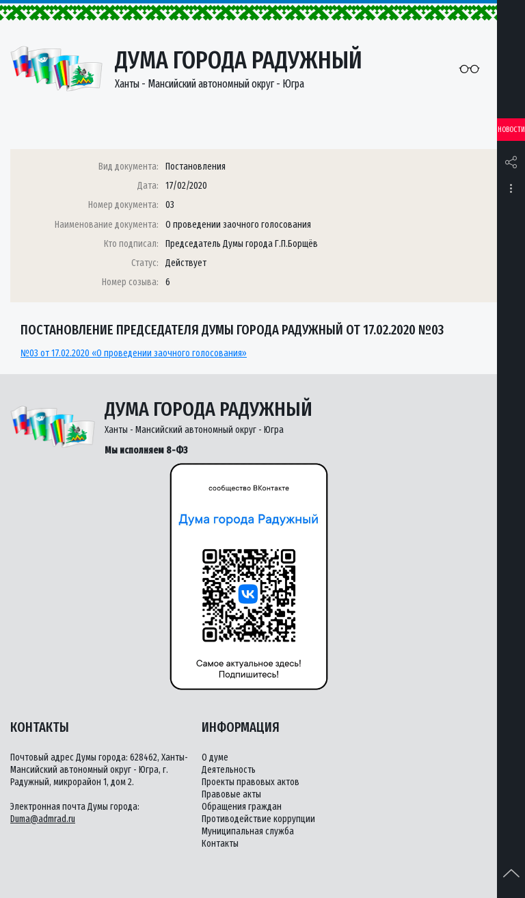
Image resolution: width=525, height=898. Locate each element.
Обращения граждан (242, 807)
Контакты (220, 843)
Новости (511, 129)
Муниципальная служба (248, 831)
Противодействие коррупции (258, 819)
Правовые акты (231, 794)
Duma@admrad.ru (42, 819)
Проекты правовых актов (250, 782)
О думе (215, 757)
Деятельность (229, 770)
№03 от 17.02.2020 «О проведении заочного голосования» (134, 353)
